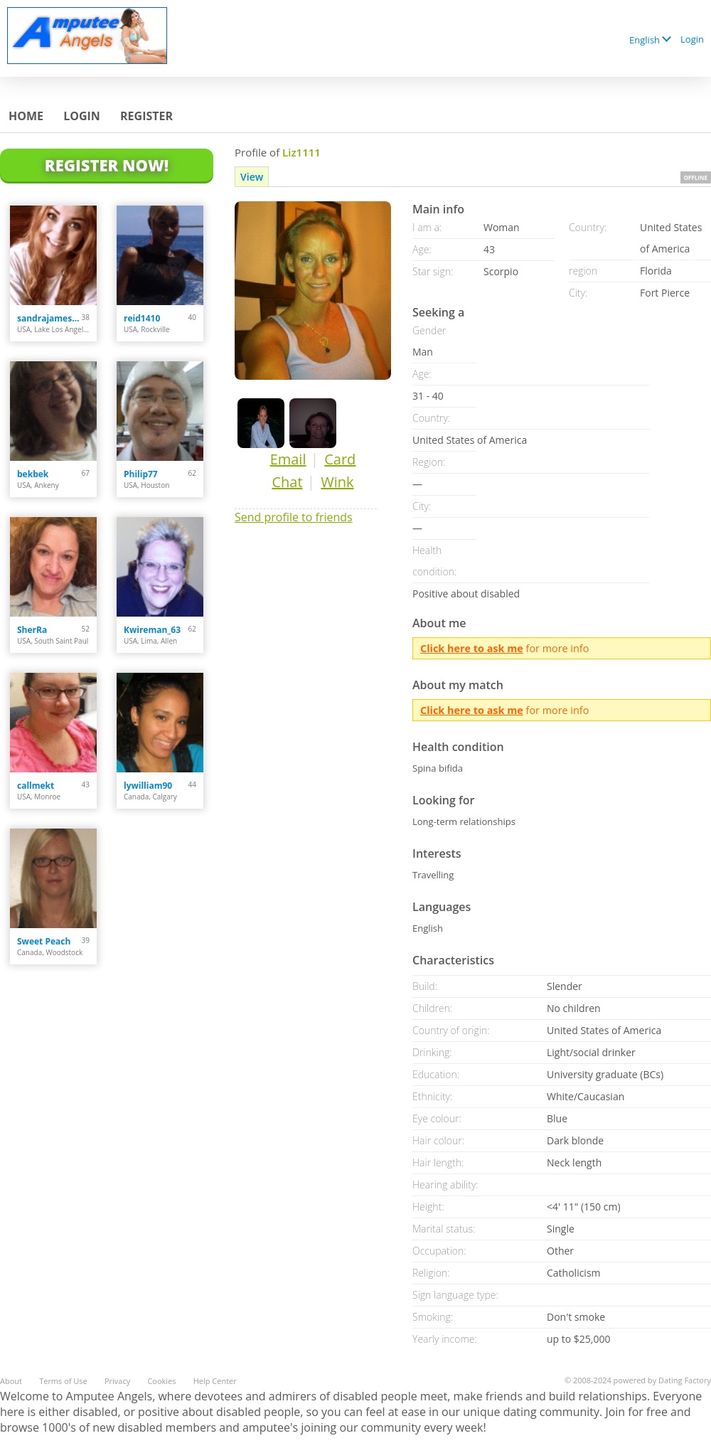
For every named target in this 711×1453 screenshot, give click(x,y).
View (251, 176)
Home (26, 116)
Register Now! (107, 165)
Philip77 (141, 474)
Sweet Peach (43, 941)
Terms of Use (63, 1380)
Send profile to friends (294, 517)
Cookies (161, 1380)
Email (288, 459)
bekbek (32, 474)
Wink (337, 481)
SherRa (32, 630)
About (11, 1380)
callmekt (35, 785)
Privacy (117, 1380)
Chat (287, 481)
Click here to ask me (471, 648)
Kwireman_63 (152, 630)
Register (146, 116)
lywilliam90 (148, 785)
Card (340, 459)
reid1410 (142, 318)
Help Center (215, 1380)
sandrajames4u (49, 318)
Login (692, 39)
